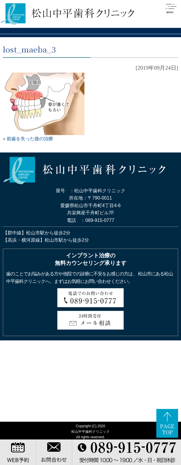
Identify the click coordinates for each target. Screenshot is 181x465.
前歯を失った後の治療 (30, 138)
